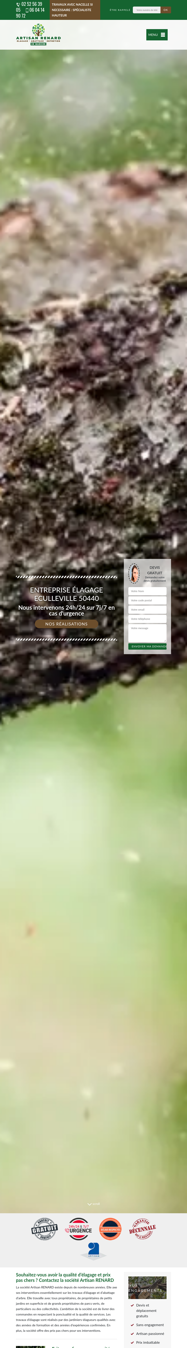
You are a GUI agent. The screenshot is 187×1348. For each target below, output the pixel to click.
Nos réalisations (66, 623)
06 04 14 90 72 (30, 12)
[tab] (93, 674)
